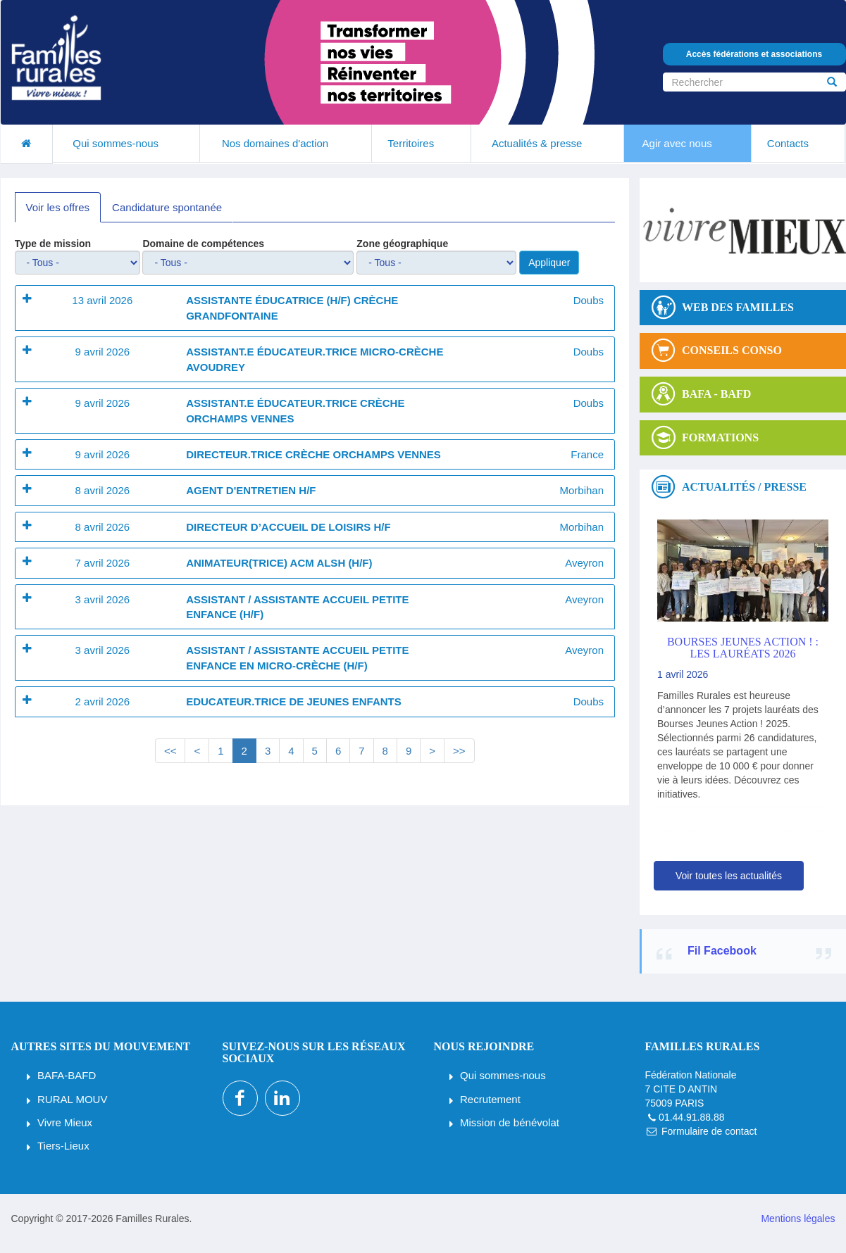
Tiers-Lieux (63, 1146)
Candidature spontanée (167, 207)
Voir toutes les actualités (729, 875)
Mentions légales (798, 1218)
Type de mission (53, 243)
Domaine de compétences (203, 243)
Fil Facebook (722, 951)
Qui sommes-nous (503, 1075)
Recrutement (490, 1099)
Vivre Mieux (64, 1122)
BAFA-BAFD (66, 1075)
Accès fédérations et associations (754, 54)
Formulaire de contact (709, 1131)
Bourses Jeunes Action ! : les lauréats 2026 (743, 648)
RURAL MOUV (72, 1099)
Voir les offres (58, 207)
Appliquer (549, 262)
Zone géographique (402, 243)
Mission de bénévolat (509, 1122)
